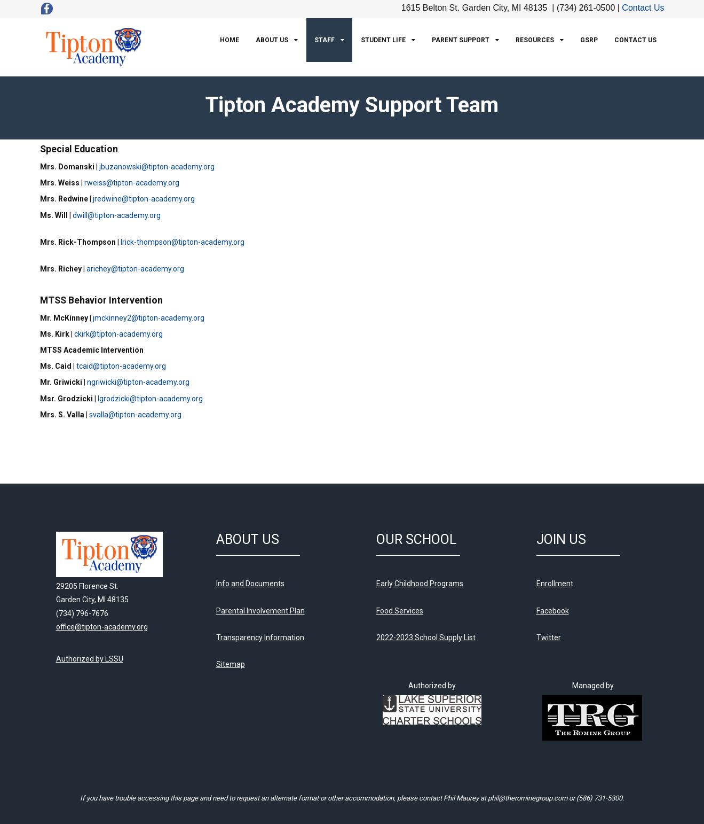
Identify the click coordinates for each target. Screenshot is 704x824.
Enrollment (554, 583)
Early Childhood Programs (419, 583)
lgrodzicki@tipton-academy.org (150, 398)
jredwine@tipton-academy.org (144, 199)
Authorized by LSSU (89, 659)
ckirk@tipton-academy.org (118, 334)
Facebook (552, 611)
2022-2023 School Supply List (426, 637)
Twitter (548, 637)
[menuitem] (229, 40)
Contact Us (643, 7)
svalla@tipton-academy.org (135, 414)
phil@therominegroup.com (527, 798)
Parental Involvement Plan (260, 611)
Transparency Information (260, 637)
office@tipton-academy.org (102, 627)
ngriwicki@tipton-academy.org (138, 382)
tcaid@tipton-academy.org (121, 366)
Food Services (399, 611)
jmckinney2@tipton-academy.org (148, 318)
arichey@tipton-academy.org (135, 269)
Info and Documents (250, 583)
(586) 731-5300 (599, 798)
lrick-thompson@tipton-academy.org (182, 242)
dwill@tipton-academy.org (117, 215)
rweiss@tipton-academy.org (131, 182)
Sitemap (230, 664)
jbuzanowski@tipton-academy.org (157, 166)
